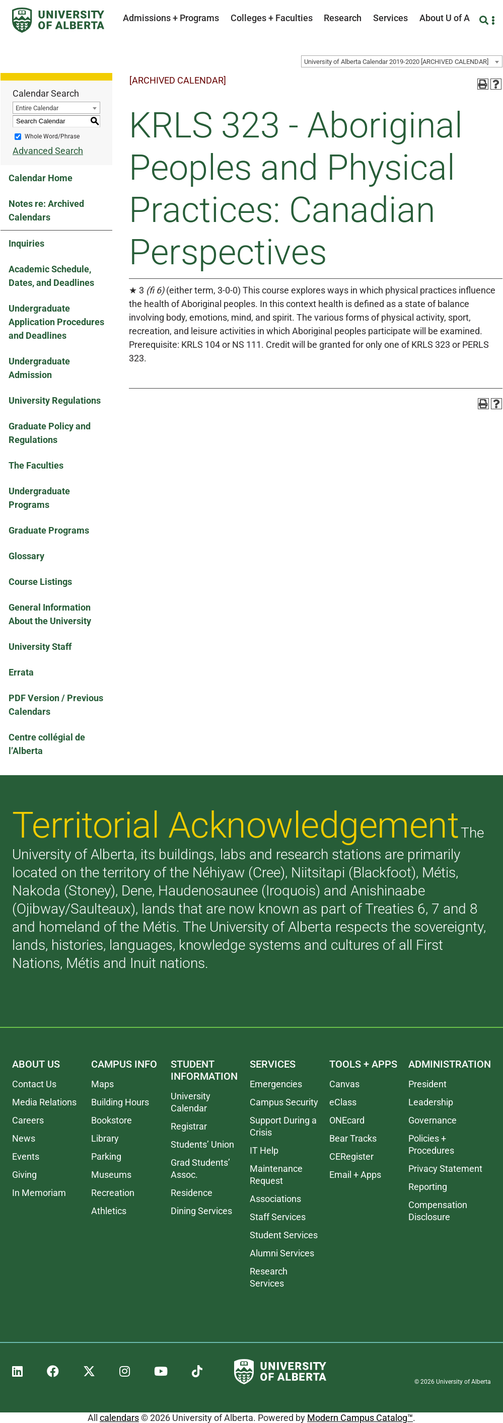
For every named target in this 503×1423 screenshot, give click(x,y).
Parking (106, 1156)
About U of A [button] (444, 18)
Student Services (284, 1235)
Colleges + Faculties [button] (272, 18)
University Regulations (55, 400)
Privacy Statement (445, 1168)
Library (105, 1138)
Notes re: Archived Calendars (46, 210)
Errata (21, 672)
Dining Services (201, 1211)
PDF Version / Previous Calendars (56, 705)
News (23, 1138)
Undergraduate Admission (39, 368)
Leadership (430, 1102)
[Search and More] (485, 20)
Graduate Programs (49, 530)
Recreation (112, 1192)
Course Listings (40, 581)
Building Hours (120, 1102)
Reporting (427, 1186)
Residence (191, 1192)
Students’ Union (202, 1144)
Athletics (108, 1211)
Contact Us (34, 1084)
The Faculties (36, 465)
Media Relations (44, 1102)
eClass (342, 1102)
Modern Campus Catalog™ (360, 1417)
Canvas (344, 1084)
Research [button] (343, 18)
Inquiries (26, 243)
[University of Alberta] (58, 20)
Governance (432, 1120)
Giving (24, 1174)
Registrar (189, 1126)
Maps (102, 1084)
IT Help (264, 1150)
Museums (111, 1174)
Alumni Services (282, 1253)
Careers (28, 1120)
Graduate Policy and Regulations (50, 433)
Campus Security (284, 1102)
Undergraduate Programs (39, 498)
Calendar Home (41, 178)
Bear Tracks (353, 1138)
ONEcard (347, 1120)
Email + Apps (355, 1174)
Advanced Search (48, 150)
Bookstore (111, 1120)
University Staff (40, 646)
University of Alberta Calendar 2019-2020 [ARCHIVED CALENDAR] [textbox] (396, 61)
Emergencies (276, 1084)
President (427, 1084)
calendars (119, 1417)
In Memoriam (39, 1192)
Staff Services (278, 1217)
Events (25, 1156)
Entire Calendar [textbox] (37, 108)
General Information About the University (50, 614)
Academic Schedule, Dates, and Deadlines (51, 276)
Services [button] (390, 18)
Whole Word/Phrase (52, 136)
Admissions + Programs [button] (171, 18)
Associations (275, 1198)
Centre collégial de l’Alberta (47, 744)
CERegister (351, 1156)
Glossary (26, 556)
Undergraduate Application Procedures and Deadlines (56, 322)
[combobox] (401, 61)
